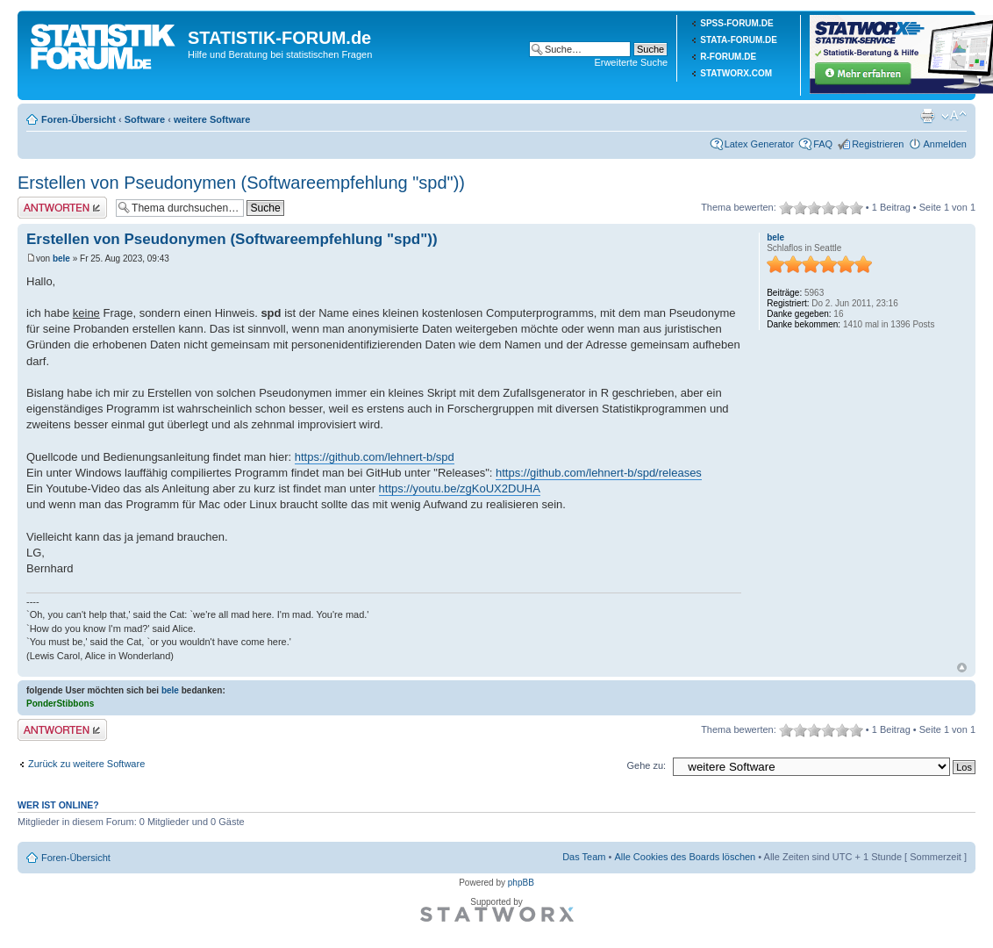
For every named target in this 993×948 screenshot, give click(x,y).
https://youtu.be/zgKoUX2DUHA (459, 488)
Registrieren (878, 144)
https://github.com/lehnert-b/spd (374, 456)
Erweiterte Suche (631, 62)
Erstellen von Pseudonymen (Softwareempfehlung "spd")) (241, 182)
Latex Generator (760, 144)
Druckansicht (927, 116)
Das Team (583, 856)
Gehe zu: (646, 765)
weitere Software (212, 119)
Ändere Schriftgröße (954, 116)
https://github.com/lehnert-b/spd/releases (599, 472)
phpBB (521, 882)
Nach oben (962, 667)
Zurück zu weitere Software (86, 763)
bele (61, 258)
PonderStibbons (60, 703)
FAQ (822, 144)
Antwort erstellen (62, 208)
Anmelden (945, 144)
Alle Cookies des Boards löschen (684, 856)
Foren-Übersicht (78, 119)
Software (145, 119)
